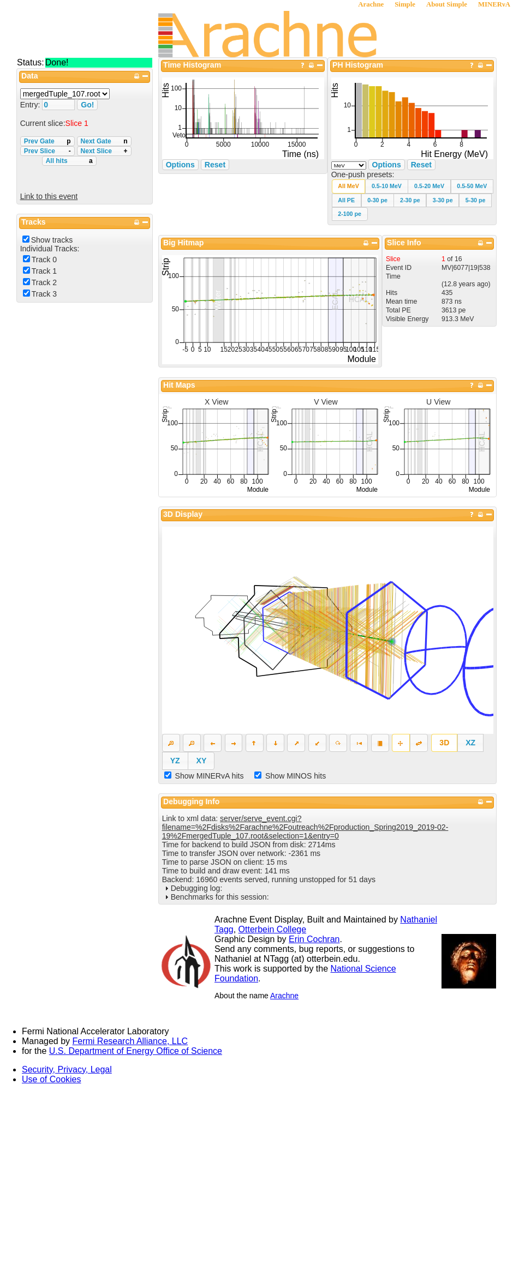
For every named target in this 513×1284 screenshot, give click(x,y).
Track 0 (44, 259)
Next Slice (104, 151)
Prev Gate (47, 141)
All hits (69, 161)
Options (386, 164)
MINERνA (494, 4)
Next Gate (104, 141)
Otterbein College (272, 929)
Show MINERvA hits (209, 775)
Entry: (31, 104)
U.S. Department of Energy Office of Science (135, 1051)
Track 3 (44, 294)
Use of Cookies (51, 1079)
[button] (349, 186)
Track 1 (44, 271)
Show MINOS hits (295, 775)
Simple (405, 4)
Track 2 (44, 282)
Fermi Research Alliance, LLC (130, 1041)
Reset (421, 164)
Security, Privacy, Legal (67, 1069)
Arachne (371, 4)
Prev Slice (47, 151)
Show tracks (52, 240)
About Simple (446, 4)
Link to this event (49, 196)
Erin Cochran (314, 939)
